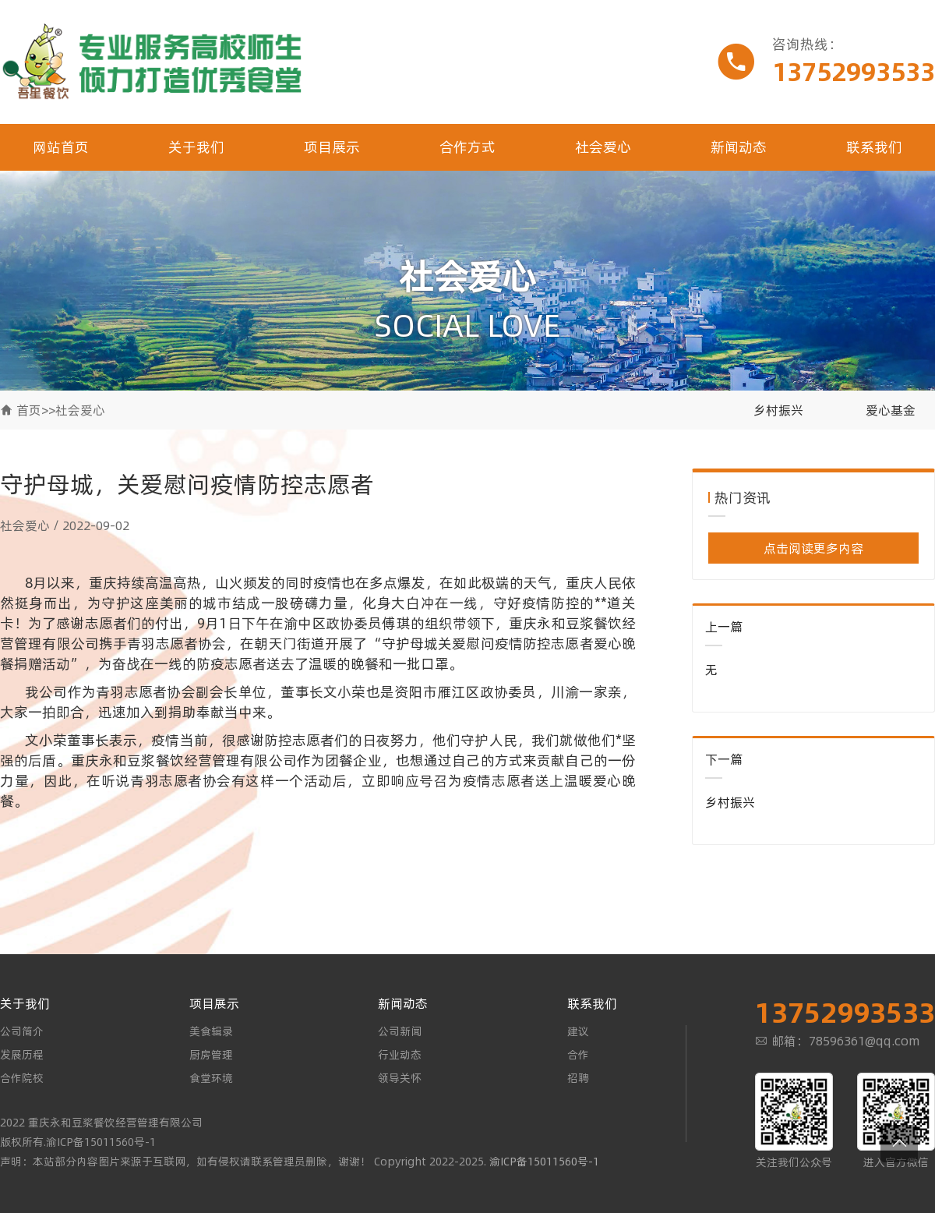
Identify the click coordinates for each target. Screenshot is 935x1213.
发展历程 (22, 1055)
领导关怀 (400, 1078)
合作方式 (467, 147)
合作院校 (22, 1078)
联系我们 (874, 147)
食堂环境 (211, 1078)
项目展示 (332, 147)
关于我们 (196, 147)
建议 (578, 1031)
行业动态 (400, 1055)
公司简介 (22, 1031)
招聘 (578, 1078)
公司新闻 (400, 1031)
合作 (578, 1055)
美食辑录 (211, 1031)
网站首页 (61, 147)
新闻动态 (739, 147)
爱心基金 (891, 410)
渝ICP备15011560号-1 (544, 1161)
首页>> (35, 410)
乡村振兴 (778, 410)
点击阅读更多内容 (813, 548)
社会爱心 (603, 147)
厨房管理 (211, 1055)
